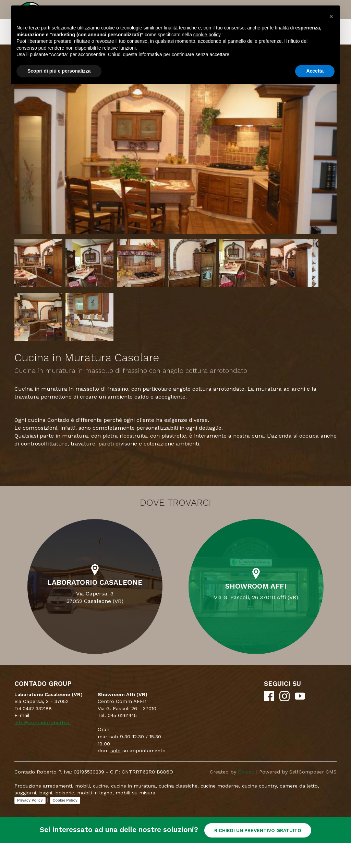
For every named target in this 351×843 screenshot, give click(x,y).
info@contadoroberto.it (42, 722)
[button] (331, 16)
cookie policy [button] (206, 34)
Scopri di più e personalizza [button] (58, 71)
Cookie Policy (65, 800)
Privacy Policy (30, 800)
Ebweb (246, 772)
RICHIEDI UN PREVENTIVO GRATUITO (257, 830)
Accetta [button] (315, 71)
